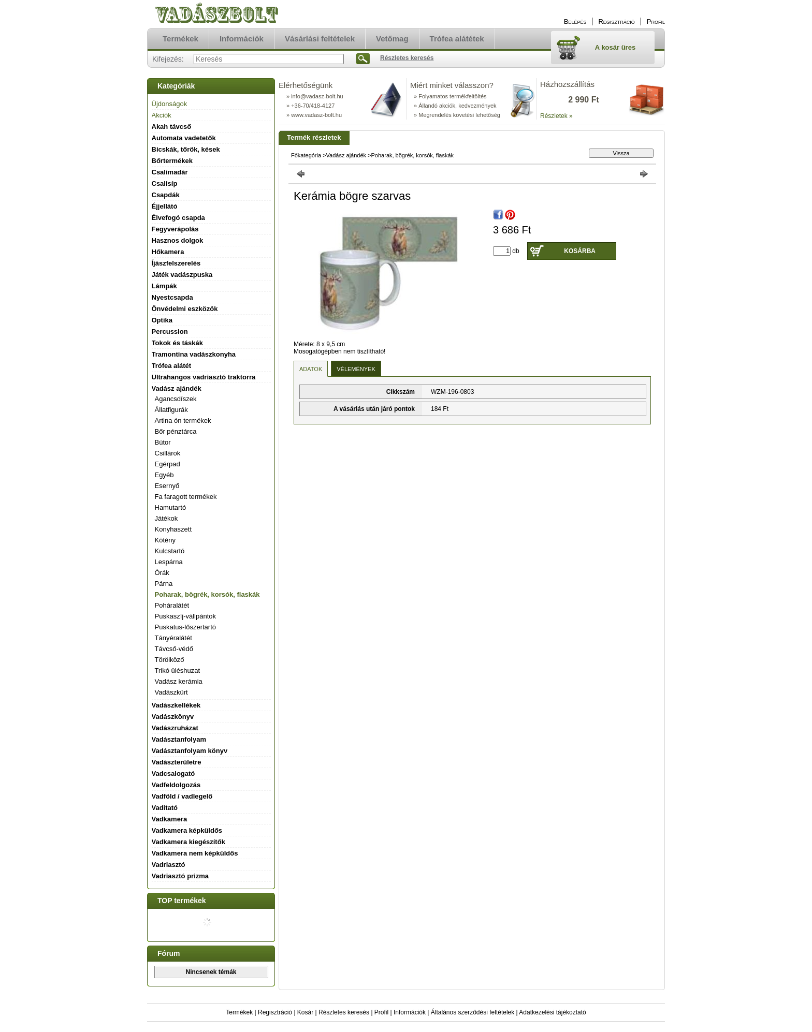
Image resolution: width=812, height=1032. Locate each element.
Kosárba (580, 251)
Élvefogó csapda (178, 218)
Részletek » (556, 116)
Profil (381, 1012)
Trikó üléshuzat (177, 670)
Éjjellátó (165, 206)
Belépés (575, 21)
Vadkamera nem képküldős (195, 853)
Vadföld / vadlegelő (182, 796)
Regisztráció (275, 1012)
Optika (162, 320)
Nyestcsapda (172, 297)
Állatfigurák (171, 410)
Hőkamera (168, 252)
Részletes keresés (343, 1012)
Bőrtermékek (172, 161)
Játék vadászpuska (182, 274)
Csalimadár (170, 172)
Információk (410, 1012)
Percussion (170, 331)
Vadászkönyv (173, 716)
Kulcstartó (170, 551)
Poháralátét (172, 605)
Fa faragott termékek (186, 496)
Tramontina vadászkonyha (194, 354)
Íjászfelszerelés (176, 263)
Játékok (166, 518)
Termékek (239, 1012)
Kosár (305, 1012)
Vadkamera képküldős (187, 830)
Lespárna (169, 562)
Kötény (165, 540)
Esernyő (167, 486)
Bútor (163, 442)
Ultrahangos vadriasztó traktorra (204, 377)
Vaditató (165, 808)
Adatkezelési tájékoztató (552, 1012)
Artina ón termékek (183, 420)
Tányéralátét (173, 638)
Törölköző (169, 660)
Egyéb (164, 475)
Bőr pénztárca (176, 431)
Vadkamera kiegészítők (188, 842)
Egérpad (167, 464)
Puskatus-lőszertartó (185, 627)
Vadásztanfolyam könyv (190, 751)
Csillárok (168, 453)
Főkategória (306, 155)
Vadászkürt (171, 692)
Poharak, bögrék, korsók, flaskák (207, 594)
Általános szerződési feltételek (472, 1012)
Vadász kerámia (178, 681)
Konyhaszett (173, 529)
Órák (162, 573)
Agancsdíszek (176, 399)
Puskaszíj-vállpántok (185, 616)
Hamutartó (170, 507)
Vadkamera (169, 819)
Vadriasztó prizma (180, 876)
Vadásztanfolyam (179, 739)
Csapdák (166, 195)
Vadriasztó (168, 864)
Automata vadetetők (184, 138)
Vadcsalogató (173, 773)
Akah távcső (172, 126)
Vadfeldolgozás (176, 785)
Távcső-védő (174, 649)
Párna (164, 583)
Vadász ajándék (346, 155)
